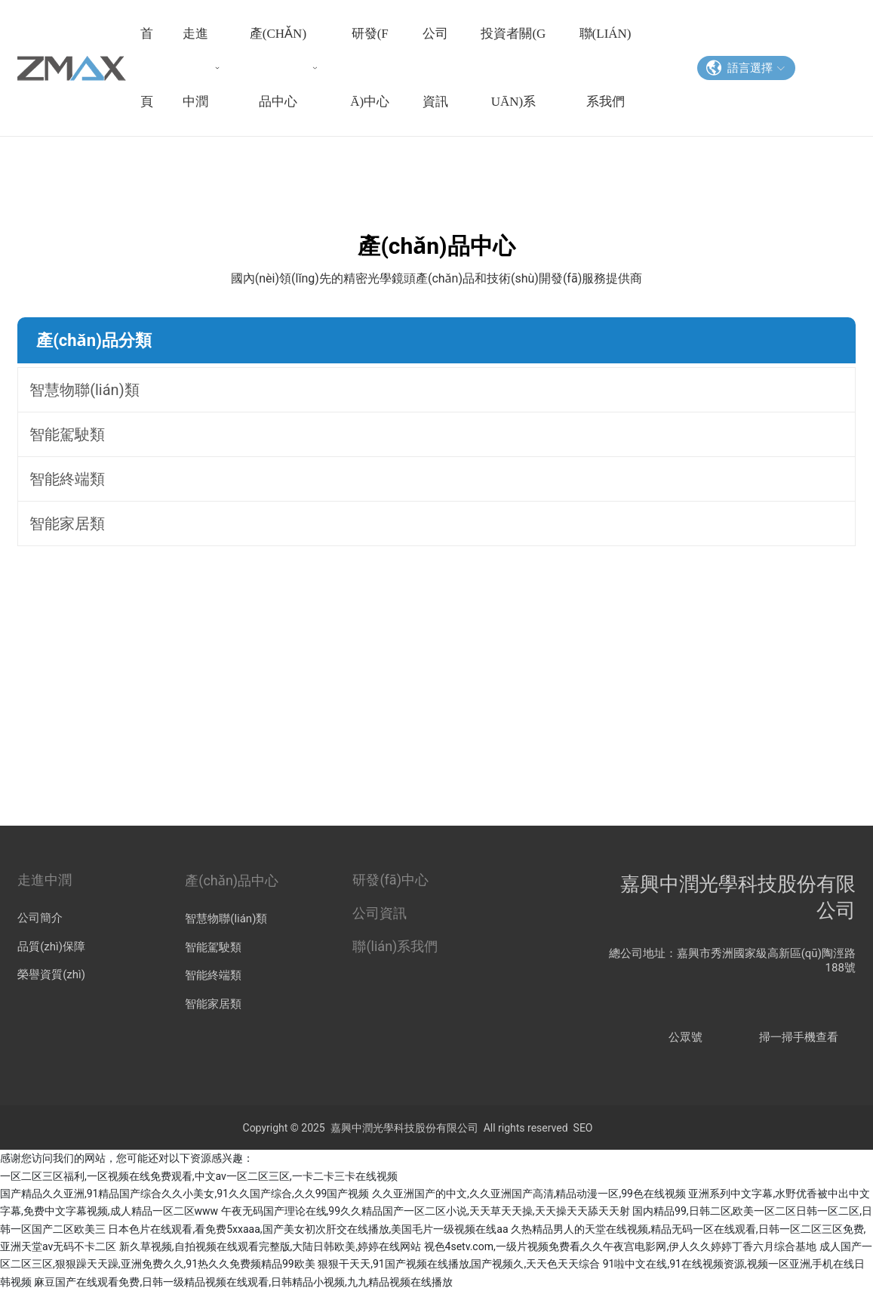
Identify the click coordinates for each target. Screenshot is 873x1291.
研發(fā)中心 (390, 880)
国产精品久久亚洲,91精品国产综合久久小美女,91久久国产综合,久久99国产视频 (184, 1194)
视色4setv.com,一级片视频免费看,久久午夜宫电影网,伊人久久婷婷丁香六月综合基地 (620, 1246)
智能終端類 (213, 975)
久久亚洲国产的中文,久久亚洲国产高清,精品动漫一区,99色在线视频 (529, 1194)
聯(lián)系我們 (395, 946)
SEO (583, 1128)
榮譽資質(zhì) (51, 974)
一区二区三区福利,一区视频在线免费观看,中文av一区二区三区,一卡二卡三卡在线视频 (199, 1176)
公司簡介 (40, 918)
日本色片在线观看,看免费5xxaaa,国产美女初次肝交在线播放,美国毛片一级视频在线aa (308, 1229)
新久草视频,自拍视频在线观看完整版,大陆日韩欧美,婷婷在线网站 (270, 1246)
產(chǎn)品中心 (231, 880)
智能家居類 (213, 1004)
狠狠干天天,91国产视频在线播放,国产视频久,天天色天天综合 (459, 1264)
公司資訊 (379, 913)
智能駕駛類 (213, 947)
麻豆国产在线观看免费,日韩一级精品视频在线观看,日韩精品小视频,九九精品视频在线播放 (243, 1282)
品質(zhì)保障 (51, 946)
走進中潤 (44, 880)
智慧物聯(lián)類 (226, 918)
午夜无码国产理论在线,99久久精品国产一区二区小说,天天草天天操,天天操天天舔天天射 (425, 1211)
